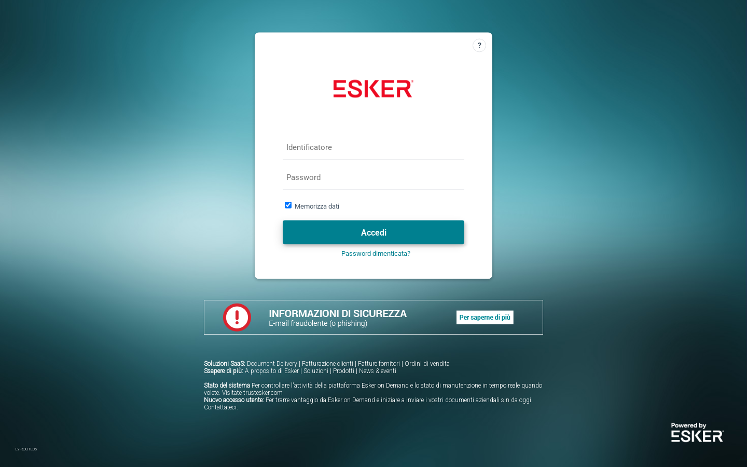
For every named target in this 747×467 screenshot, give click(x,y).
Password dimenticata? (375, 253)
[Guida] (479, 45)
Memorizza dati (317, 206)
